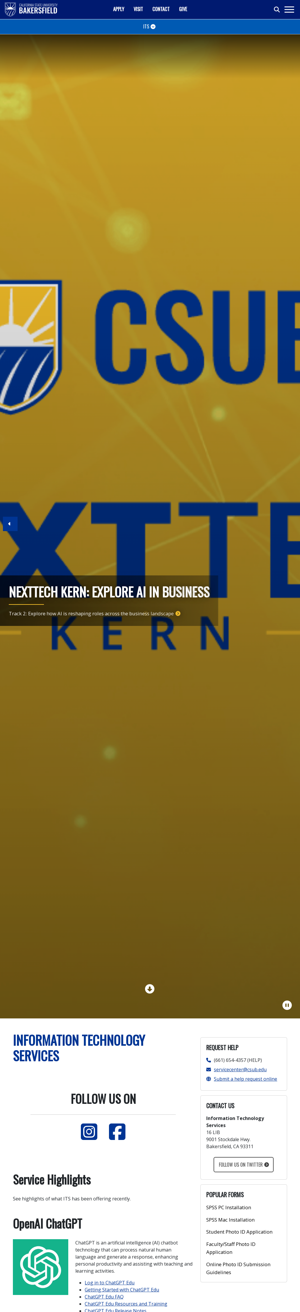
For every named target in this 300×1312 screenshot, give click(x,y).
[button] (10, 526)
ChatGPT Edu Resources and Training (126, 1304)
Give (183, 9)
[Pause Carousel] (287, 1005)
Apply (118, 9)
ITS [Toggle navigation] (146, 26)
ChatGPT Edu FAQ (104, 1297)
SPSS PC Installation (228, 1207)
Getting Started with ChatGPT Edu (122, 1289)
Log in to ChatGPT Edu (109, 1282)
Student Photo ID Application (239, 1231)
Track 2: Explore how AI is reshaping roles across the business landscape (91, 613)
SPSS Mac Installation (230, 1219)
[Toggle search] (277, 10)
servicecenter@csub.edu (236, 1069)
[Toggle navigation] (289, 9)
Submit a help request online (241, 1079)
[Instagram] (89, 1131)
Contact (161, 9)
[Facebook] (117, 1131)
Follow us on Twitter (241, 1164)
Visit (138, 9)
